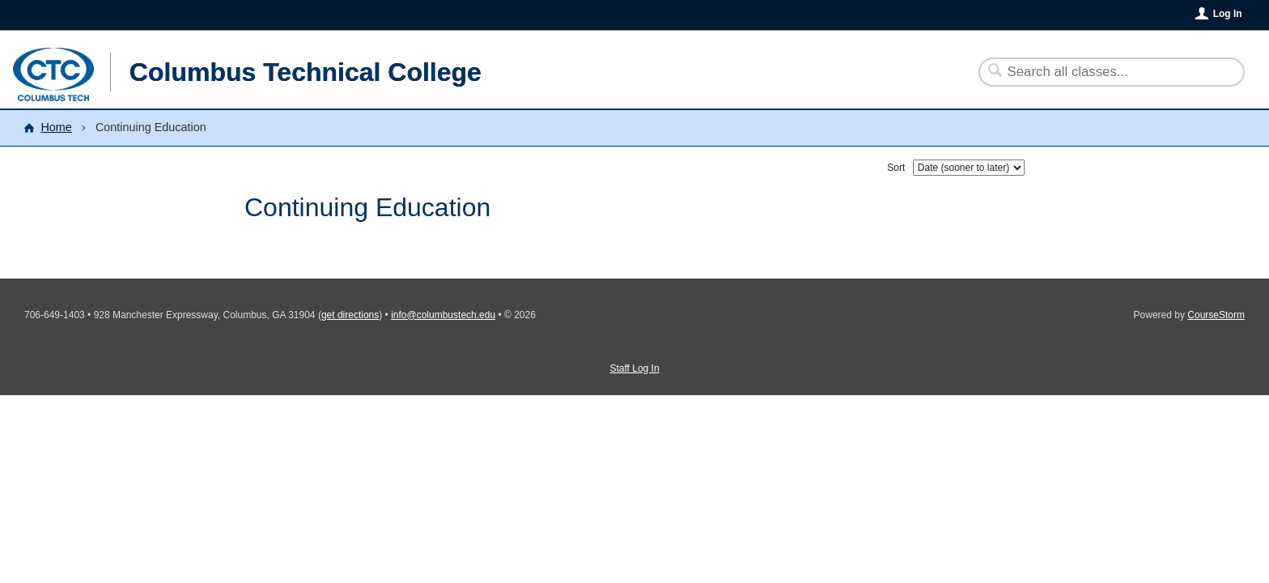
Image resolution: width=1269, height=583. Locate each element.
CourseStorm (1216, 315)
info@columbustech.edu (443, 315)
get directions (350, 315)
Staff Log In (634, 368)
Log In (1227, 13)
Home (55, 127)
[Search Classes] (1102, 72)
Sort (896, 167)
